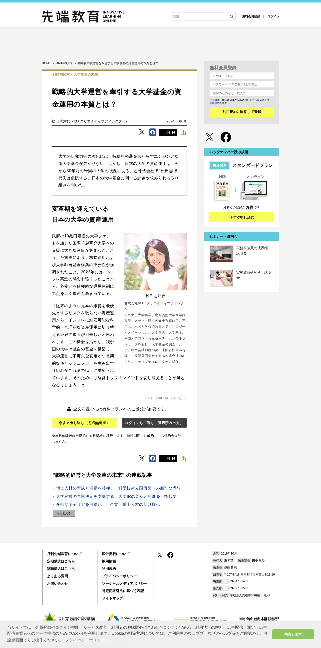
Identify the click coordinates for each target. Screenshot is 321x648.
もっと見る (64, 513)
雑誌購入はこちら (61, 568)
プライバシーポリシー (119, 576)
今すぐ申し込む (242, 217)
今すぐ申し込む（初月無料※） (84, 423)
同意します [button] (293, 634)
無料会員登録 (251, 16)
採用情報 (109, 561)
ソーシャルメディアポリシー (124, 583)
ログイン (273, 16)
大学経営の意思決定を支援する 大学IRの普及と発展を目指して (116, 496)
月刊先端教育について (64, 554)
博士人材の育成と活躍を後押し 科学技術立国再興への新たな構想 (118, 488)
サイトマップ (112, 598)
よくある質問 (57, 576)
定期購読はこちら (61, 561)
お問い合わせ (57, 583)
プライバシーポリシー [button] (85, 640)
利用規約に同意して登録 (242, 112)
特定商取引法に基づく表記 (123, 591)
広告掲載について (116, 554)
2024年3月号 (177, 121)
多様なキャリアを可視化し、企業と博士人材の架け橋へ (108, 504)
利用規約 (215, 103)
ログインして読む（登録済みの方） (154, 423)
